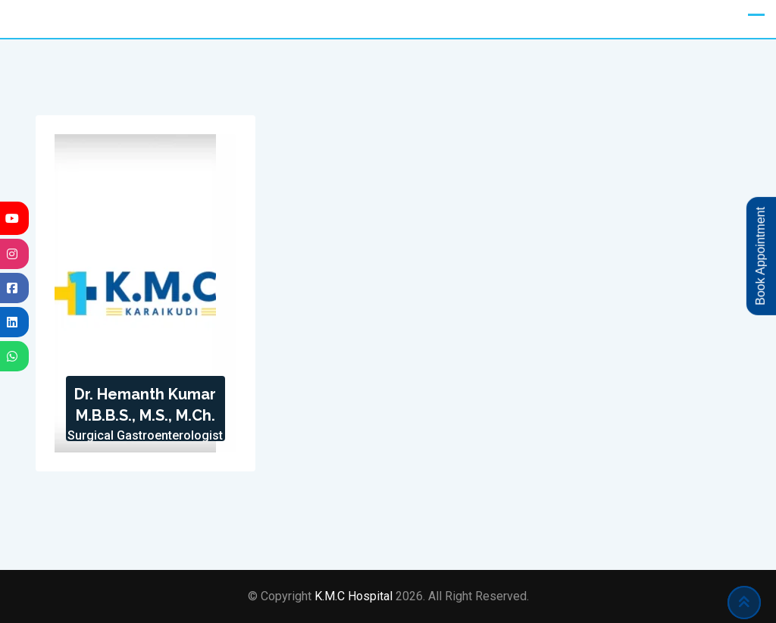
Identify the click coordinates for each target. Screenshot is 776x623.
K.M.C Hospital (355, 596)
